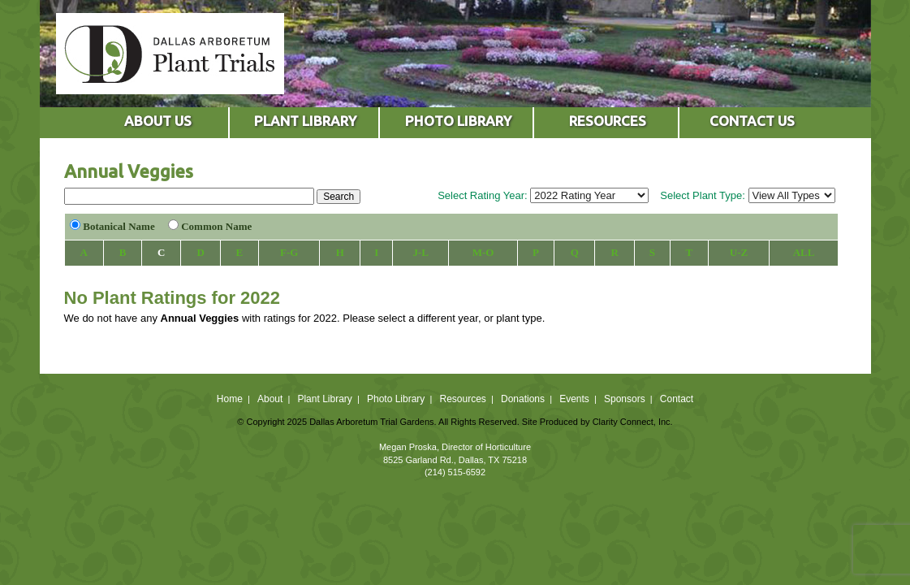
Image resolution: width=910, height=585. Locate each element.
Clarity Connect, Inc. (633, 422)
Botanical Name (118, 226)
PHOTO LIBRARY (458, 120)
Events (574, 399)
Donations (523, 399)
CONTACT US (752, 120)
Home (230, 399)
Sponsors (624, 399)
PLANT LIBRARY (305, 120)
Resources (462, 399)
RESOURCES (607, 120)
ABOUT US (158, 120)
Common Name (216, 226)
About (269, 399)
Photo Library (396, 399)
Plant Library (324, 399)
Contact (676, 399)
